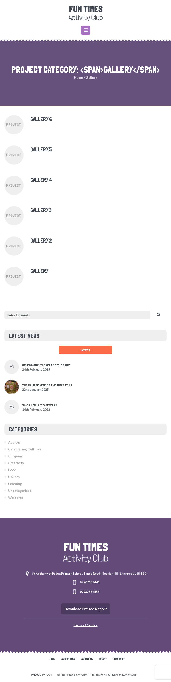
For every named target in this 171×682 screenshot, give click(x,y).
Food (12, 470)
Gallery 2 (41, 240)
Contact (119, 659)
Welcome (15, 497)
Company (15, 456)
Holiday (14, 477)
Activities (68, 659)
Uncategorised (20, 491)
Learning (15, 484)
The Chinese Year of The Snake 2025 (47, 385)
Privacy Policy (40, 675)
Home (78, 77)
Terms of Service (86, 625)
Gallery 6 (41, 119)
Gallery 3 (41, 210)
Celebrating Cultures (24, 449)
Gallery (39, 271)
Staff (103, 659)
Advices (14, 442)
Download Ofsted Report (85, 609)
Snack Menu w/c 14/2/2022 (39, 405)
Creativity (16, 463)
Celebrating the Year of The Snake (46, 365)
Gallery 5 (41, 149)
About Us (87, 659)
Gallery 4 (41, 180)
